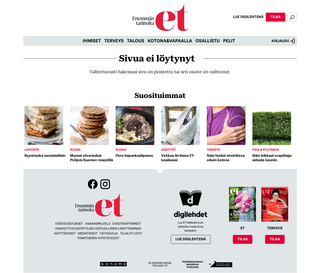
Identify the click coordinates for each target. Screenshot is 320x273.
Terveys (114, 40)
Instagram (105, 184)
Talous (135, 40)
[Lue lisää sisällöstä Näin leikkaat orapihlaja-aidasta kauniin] (274, 125)
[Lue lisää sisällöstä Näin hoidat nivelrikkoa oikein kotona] (228, 125)
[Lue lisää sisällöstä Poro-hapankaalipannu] (137, 125)
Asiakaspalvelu (97, 223)
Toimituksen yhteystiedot (98, 238)
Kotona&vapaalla (170, 40)
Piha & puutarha (265, 149)
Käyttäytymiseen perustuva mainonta (192, 264)
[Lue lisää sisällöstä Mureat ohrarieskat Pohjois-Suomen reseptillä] (91, 125)
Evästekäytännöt (127, 223)
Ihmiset (92, 40)
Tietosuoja (109, 233)
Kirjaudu (283, 41)
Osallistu (207, 40)
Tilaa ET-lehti (131, 233)
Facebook (93, 184)
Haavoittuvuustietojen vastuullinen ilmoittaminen (98, 228)
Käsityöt (168, 149)
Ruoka (75, 149)
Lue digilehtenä (248, 17)
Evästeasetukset (69, 223)
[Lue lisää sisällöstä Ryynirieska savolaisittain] (46, 125)
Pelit (229, 40)
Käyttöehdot (65, 233)
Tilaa (275, 17)
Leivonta (31, 149)
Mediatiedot (87, 233)
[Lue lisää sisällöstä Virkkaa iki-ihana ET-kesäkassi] (183, 125)
